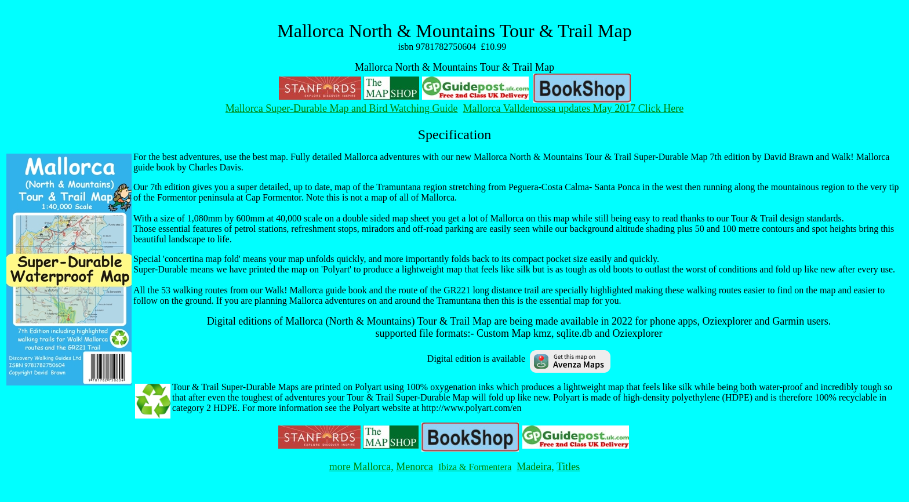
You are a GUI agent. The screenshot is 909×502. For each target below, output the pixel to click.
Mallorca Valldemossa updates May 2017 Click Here (573, 108)
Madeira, (535, 466)
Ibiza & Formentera (474, 467)
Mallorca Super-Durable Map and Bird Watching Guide (342, 108)
